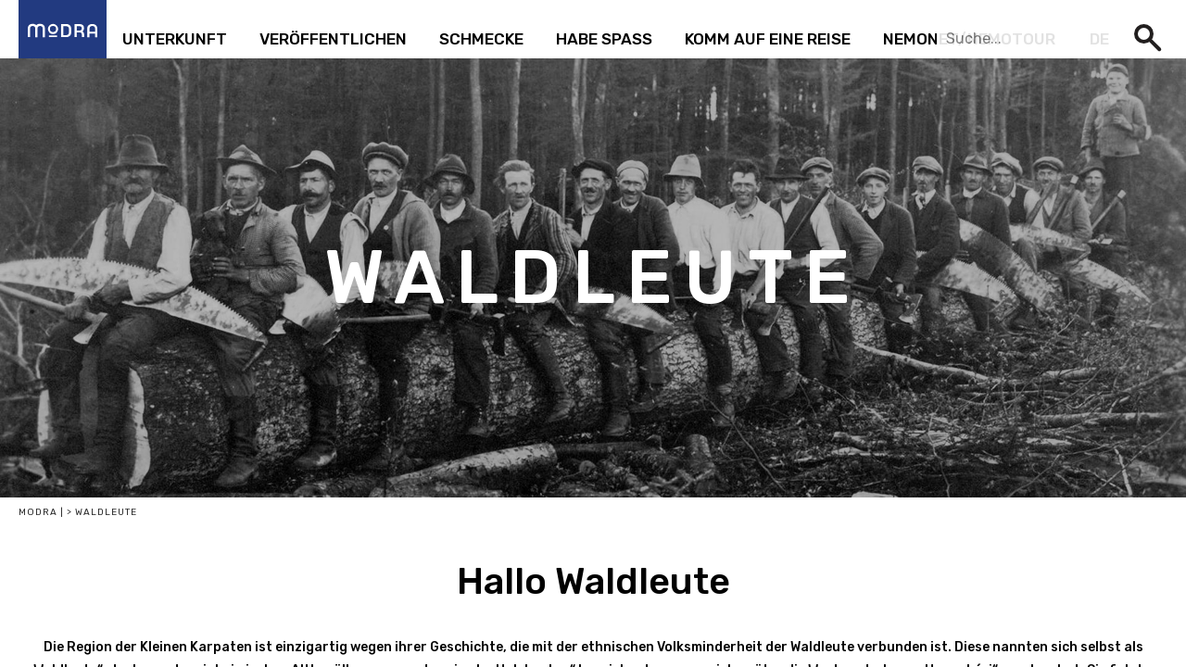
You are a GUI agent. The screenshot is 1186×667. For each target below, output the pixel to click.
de (1099, 39)
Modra (38, 512)
